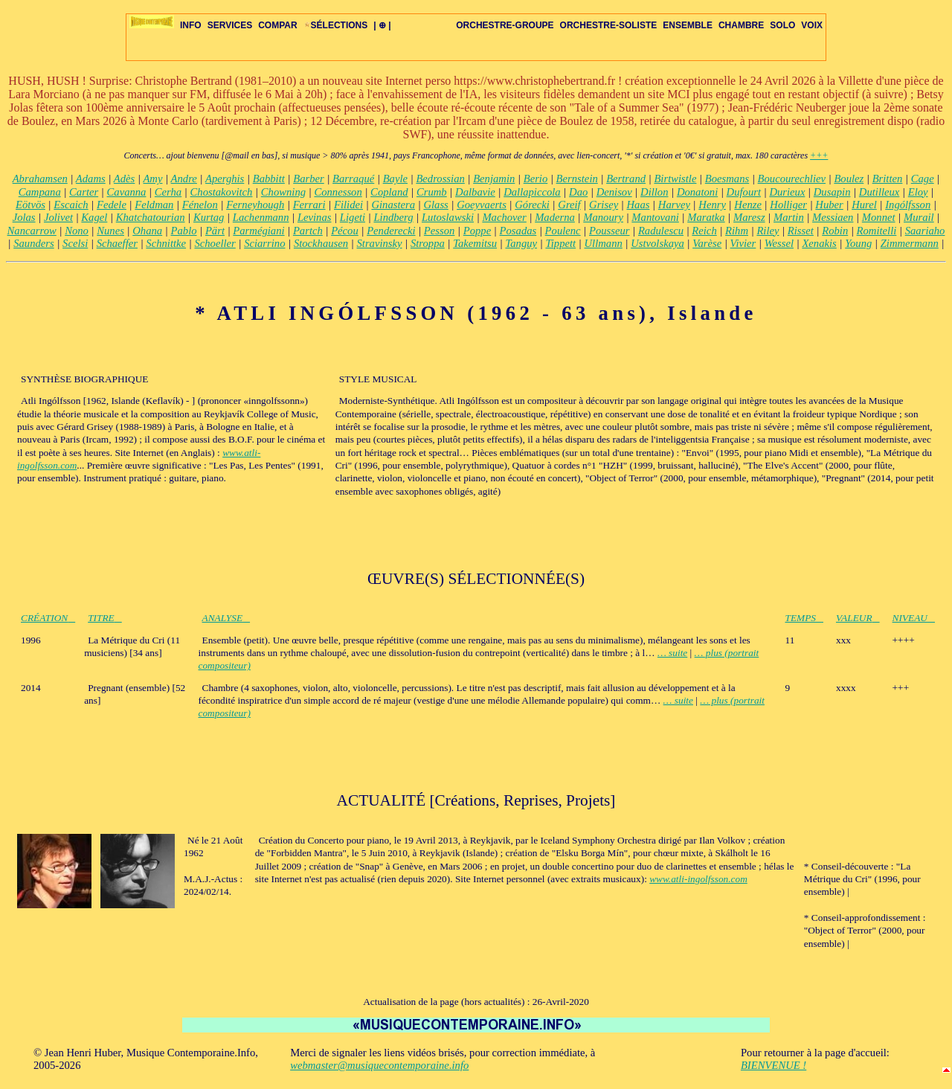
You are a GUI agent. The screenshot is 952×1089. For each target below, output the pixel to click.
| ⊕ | (381, 25)
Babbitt (269, 178)
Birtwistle (675, 178)
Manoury (603, 217)
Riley (767, 231)
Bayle (395, 178)
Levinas (315, 217)
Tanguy (521, 243)
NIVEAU (913, 617)
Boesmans (727, 178)
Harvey (674, 205)
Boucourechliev (792, 178)
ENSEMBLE (688, 25)
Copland (389, 192)
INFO (191, 25)
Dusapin (832, 192)
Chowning (283, 192)
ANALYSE (226, 617)
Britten (887, 178)
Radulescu (661, 231)
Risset (801, 231)
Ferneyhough (255, 205)
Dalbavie (475, 192)
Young (858, 243)
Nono (77, 231)
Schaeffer (117, 243)
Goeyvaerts (481, 205)
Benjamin (494, 178)
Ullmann (604, 243)
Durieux (787, 192)
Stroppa (428, 243)
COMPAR (277, 25)
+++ (819, 155)
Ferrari (309, 205)
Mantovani (655, 217)
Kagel (94, 217)
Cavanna (127, 192)
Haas (638, 205)
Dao (578, 192)
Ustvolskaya (657, 243)
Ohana (147, 231)
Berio (536, 178)
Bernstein (577, 178)
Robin (835, 231)
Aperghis (224, 178)
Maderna (555, 217)
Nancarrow (32, 231)
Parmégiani (258, 231)
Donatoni (697, 192)
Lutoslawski (448, 217)
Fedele (111, 205)
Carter (83, 192)
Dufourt (744, 192)
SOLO (782, 25)
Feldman (154, 205)
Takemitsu (475, 243)
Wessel (779, 243)
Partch (308, 231)
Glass (435, 205)
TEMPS (804, 617)
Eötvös (30, 205)
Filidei (348, 205)
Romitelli (877, 231)
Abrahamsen (40, 178)
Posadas (518, 231)
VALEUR (858, 617)
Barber (308, 178)
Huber (829, 205)
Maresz (749, 217)
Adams (91, 178)
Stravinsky (379, 243)
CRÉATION (48, 617)
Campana (40, 192)
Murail (919, 217)
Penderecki (391, 231)
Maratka (705, 217)
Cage (922, 178)
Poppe (477, 231)
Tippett (560, 243)
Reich (704, 231)
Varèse (706, 243)
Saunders (33, 243)
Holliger (788, 205)
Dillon (654, 192)
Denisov (614, 192)
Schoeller (214, 243)
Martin (789, 217)
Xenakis (819, 243)
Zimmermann (910, 243)
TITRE (105, 617)
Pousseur (609, 231)
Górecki (532, 205)
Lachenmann (261, 217)
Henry (712, 205)
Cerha (168, 192)
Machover (504, 217)
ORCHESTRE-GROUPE (504, 25)
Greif (569, 205)
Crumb (431, 192)
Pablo (184, 231)
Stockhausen (321, 243)
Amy (152, 178)
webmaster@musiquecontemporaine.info (379, 1065)
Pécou (344, 231)
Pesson (439, 231)
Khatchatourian (150, 217)
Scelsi (75, 243)
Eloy (918, 192)
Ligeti (352, 217)
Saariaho (925, 231)
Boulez (848, 178)
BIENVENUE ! (773, 1065)
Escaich (71, 205)
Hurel (864, 205)
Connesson (337, 192)
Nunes (110, 231)
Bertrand (626, 178)
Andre (184, 178)
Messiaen (832, 217)
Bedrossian (440, 178)
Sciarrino (264, 243)
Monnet (878, 217)
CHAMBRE (741, 25)
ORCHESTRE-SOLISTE (608, 25)
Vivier (743, 243)
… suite (672, 652)
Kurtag (209, 217)
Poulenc (563, 231)
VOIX (812, 25)
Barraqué (353, 178)
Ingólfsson (907, 205)
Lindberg (393, 217)
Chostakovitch (221, 192)
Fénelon (200, 205)
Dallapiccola (532, 192)
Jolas (24, 217)
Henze (748, 205)
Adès (124, 178)
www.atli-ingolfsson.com (698, 878)
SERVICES (230, 25)
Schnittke (166, 243)
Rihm (736, 231)
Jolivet (58, 217)
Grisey (603, 205)
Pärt (215, 231)
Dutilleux (879, 192)
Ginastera (393, 205)
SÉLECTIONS (335, 25)
